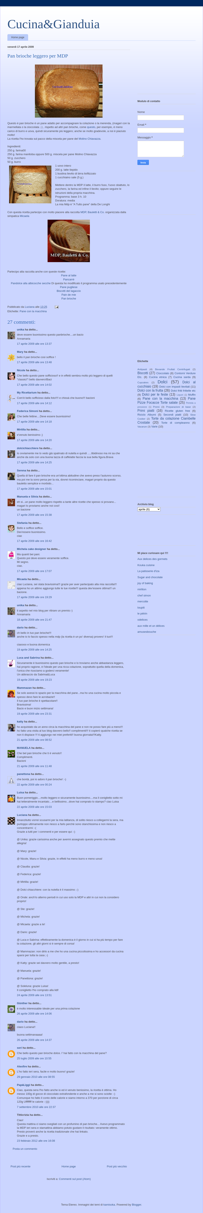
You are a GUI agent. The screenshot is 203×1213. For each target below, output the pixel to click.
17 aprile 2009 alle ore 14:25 (34, 462)
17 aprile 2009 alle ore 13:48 (34, 362)
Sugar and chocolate (150, 577)
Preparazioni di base (178, 406)
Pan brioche (68, 298)
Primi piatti (145, 410)
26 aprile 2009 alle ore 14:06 (34, 1013)
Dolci (162, 381)
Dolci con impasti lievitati (174, 386)
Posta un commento (25, 1148)
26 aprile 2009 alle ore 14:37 (34, 1040)
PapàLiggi (23, 1084)
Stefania (22, 522)
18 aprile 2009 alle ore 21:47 (34, 619)
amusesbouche (146, 631)
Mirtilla (21, 429)
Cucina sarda (182, 377)
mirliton (141, 589)
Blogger (136, 1204)
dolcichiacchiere (27, 448)
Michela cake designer (31, 549)
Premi (156, 406)
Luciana (22, 815)
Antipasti (142, 369)
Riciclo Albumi (146, 414)
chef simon (144, 595)
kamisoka (109, 1204)
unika (20, 329)
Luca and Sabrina (28, 657)
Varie (154, 426)
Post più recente (20, 1166)
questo (91, 127)
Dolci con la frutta (150, 390)
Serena (21, 470)
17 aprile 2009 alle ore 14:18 (34, 421)
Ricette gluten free (177, 410)
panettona (23, 774)
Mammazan (24, 687)
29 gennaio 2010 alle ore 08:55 (36, 1076)
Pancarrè (68, 279)
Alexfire (22, 1066)
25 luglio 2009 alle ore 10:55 (34, 1058)
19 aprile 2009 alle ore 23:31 (34, 713)
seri (19, 1047)
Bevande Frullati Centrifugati (172, 369)
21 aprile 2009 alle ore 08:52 (34, 739)
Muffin (192, 394)
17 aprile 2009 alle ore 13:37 (34, 343)
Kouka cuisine (146, 565)
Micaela (24, 216)
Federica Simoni (27, 411)
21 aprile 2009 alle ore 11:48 (34, 766)
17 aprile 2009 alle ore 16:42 (34, 541)
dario (20, 627)
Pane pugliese (68, 287)
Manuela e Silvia (27, 496)
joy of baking (145, 583)
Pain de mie (69, 294)
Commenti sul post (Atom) (75, 1179)
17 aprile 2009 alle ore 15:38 (34, 514)
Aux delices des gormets (152, 559)
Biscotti (142, 373)
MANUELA (24, 747)
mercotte (142, 601)
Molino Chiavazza (89, 138)
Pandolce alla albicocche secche (31, 283)
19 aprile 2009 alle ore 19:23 (34, 679)
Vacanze (142, 426)
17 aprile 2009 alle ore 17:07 (34, 571)
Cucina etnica (158, 377)
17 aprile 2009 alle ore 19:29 (34, 597)
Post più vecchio (117, 1166)
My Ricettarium (27, 392)
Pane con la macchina (33, 311)
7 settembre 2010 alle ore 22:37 (36, 1107)
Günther (22, 1003)
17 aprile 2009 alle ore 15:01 (34, 488)
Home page (17, 37)
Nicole (21, 370)
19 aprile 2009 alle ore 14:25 (34, 649)
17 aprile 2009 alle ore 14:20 (34, 440)
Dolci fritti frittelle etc (183, 390)
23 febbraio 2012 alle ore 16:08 (36, 1140)
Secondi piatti (172, 414)
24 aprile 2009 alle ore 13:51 (34, 995)
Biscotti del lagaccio (69, 290)
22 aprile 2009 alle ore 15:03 (34, 806)
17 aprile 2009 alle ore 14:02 (34, 384)
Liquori (180, 395)
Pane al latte (68, 275)
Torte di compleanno (175, 422)
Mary (20, 351)
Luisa (20, 792)
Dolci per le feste (155, 394)
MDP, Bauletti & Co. (92, 212)
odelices (142, 619)
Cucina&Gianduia (53, 24)
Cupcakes (142, 382)
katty (20, 721)
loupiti (141, 607)
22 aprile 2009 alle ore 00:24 (34, 784)
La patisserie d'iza (148, 571)
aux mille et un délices (151, 625)
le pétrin (142, 613)
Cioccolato (162, 373)
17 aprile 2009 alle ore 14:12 (34, 403)
